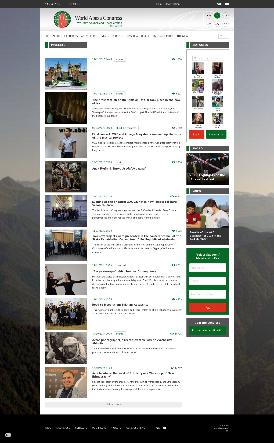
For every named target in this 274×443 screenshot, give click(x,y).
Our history (148, 36)
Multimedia (166, 36)
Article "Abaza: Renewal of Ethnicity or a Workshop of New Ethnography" (133, 374)
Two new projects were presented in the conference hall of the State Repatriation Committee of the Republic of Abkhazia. (136, 237)
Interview (182, 36)
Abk (209, 23)
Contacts (81, 427)
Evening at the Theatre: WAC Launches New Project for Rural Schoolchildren (134, 203)
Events (105, 36)
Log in (158, 4)
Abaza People (89, 36)
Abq (217, 23)
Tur (226, 15)
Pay (207, 307)
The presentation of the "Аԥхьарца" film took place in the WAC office (136, 101)
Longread (121, 265)
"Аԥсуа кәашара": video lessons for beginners (124, 271)
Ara (225, 23)
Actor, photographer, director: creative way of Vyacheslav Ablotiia (132, 341)
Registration (172, 4)
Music (119, 162)
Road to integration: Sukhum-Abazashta (120, 305)
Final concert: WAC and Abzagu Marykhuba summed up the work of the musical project (136, 135)
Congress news (135, 427)
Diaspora (132, 36)
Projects (118, 36)
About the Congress (65, 36)
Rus (209, 15)
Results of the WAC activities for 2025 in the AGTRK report (205, 235)
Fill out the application (207, 330)
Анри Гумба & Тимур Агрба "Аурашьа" (119, 168)
